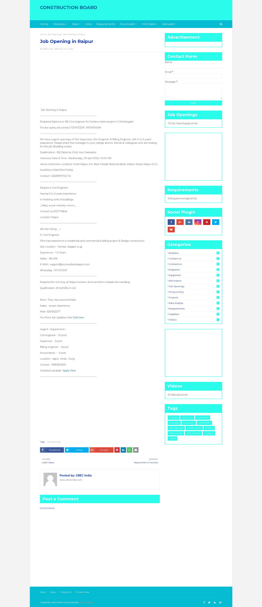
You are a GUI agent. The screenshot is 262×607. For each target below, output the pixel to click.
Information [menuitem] (149, 24)
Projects (194, 297)
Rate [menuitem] (75, 24)
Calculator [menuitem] (168, 24)
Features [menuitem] (59, 24)
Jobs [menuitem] (88, 24)
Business (194, 253)
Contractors (194, 264)
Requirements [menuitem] (105, 24)
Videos (194, 319)
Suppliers (194, 314)
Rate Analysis (194, 303)
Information (194, 280)
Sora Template (86, 602)
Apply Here (69, 370)
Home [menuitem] (44, 24)
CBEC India (47, 49)
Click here (78, 317)
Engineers (194, 269)
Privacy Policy (194, 292)
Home (43, 34)
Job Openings (54, 34)
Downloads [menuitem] (127, 24)
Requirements (194, 308)
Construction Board (68, 7)
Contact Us (194, 258)
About (53, 592)
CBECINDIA (57, 602)
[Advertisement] (100, 78)
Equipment (194, 275)
